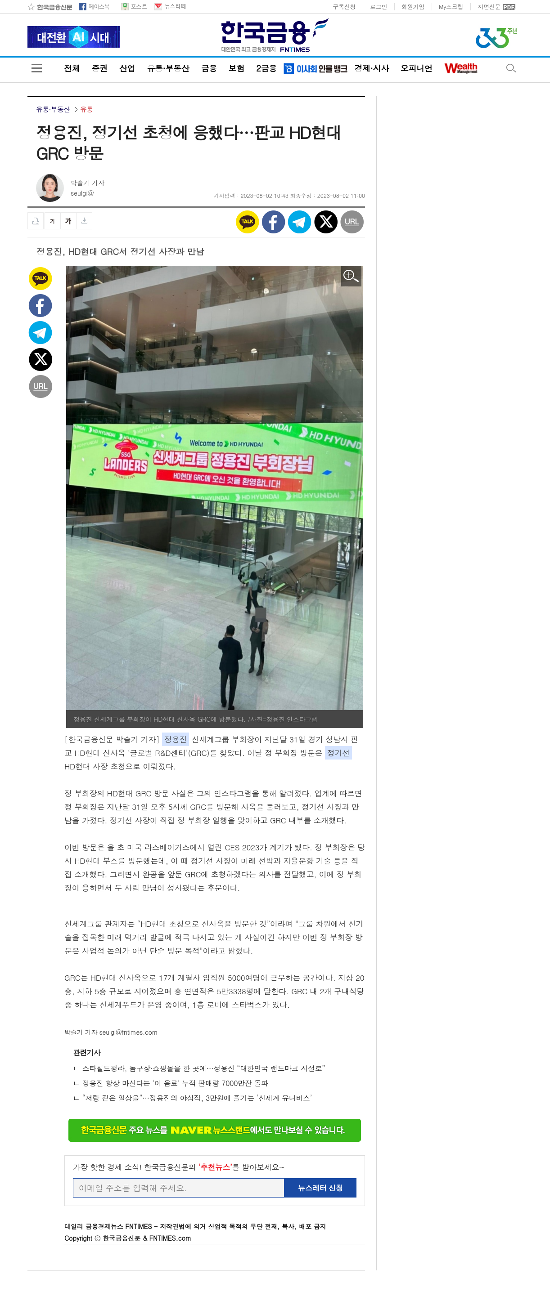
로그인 (378, 6)
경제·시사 (371, 68)
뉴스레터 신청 (320, 1188)
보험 (236, 68)
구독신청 (344, 6)
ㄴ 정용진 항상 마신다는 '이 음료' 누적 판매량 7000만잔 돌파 (170, 1083)
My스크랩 (451, 6)
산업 (127, 68)
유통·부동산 (168, 68)
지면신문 (489, 6)
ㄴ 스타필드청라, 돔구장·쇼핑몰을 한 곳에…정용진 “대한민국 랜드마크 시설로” (199, 1068)
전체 (72, 68)
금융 (208, 68)
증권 (99, 68)
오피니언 (417, 68)
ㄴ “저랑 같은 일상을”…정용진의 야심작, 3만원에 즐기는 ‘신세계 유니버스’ (192, 1098)
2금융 (266, 68)
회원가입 (412, 6)
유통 (86, 109)
